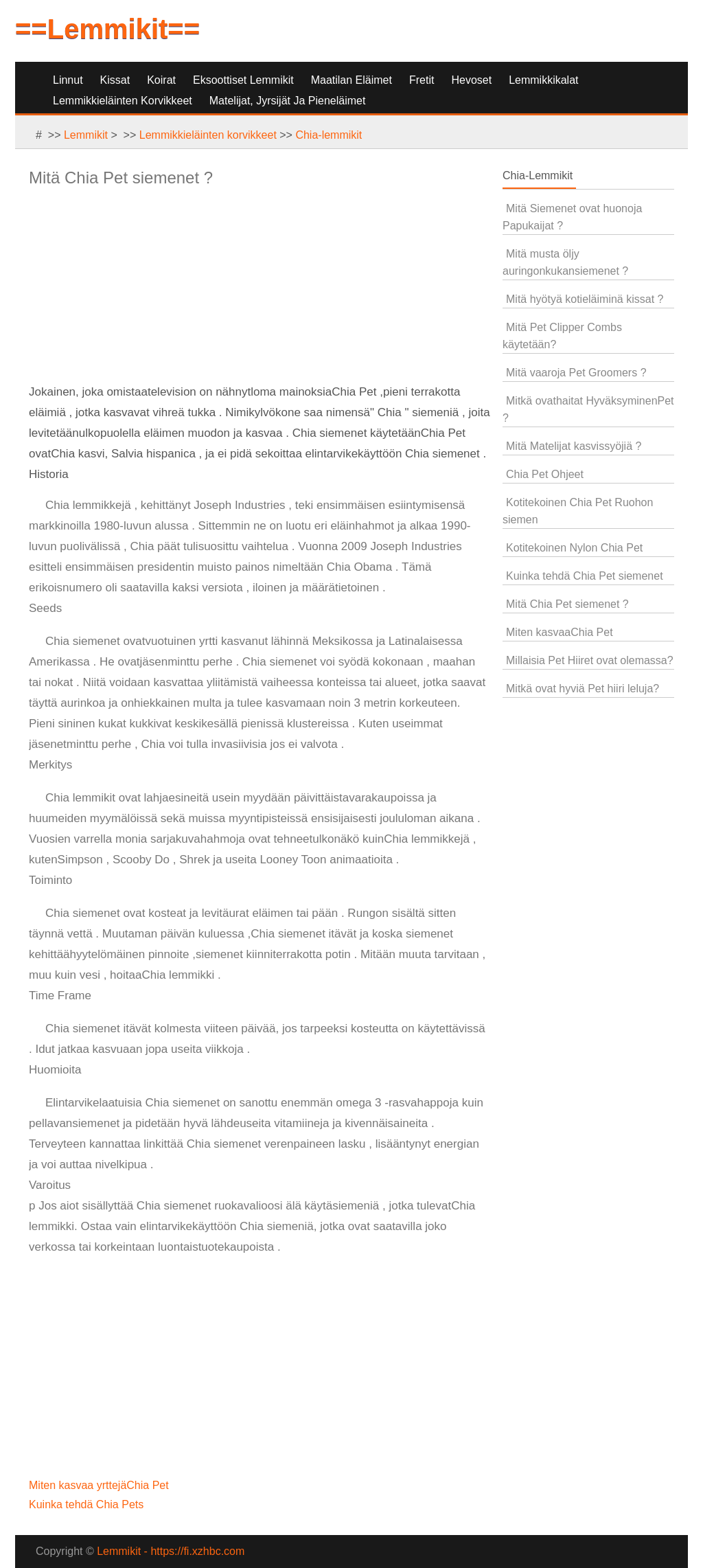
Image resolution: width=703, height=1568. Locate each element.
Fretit (421, 80)
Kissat (115, 80)
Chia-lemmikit (328, 135)
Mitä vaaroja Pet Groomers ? (576, 372)
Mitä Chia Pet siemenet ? (567, 604)
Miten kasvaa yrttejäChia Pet (100, 1485)
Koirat (161, 80)
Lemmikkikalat (543, 80)
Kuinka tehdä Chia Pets (88, 1504)
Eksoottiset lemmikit (243, 80)
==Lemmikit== (107, 29)
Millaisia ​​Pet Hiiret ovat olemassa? (589, 660)
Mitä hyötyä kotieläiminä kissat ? (584, 299)
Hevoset (471, 80)
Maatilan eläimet (351, 80)
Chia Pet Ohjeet (545, 474)
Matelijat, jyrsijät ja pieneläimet (287, 100)
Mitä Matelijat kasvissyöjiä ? (573, 446)
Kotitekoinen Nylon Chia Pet (574, 548)
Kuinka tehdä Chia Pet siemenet (584, 576)
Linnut (68, 80)
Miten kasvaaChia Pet (559, 632)
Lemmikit (86, 135)
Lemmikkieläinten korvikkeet (122, 100)
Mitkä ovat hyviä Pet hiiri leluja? (582, 688)
